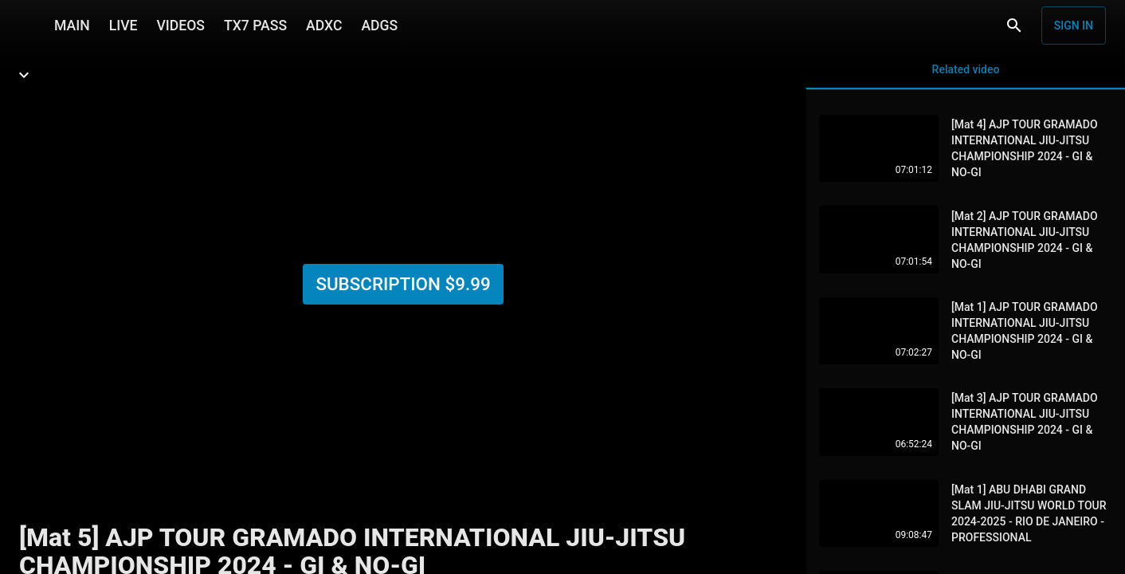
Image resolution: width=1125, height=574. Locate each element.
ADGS (379, 25)
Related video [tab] (965, 76)
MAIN (72, 25)
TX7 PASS (255, 25)
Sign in (1073, 25)
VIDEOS (180, 25)
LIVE (123, 25)
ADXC (324, 25)
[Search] (1014, 25)
